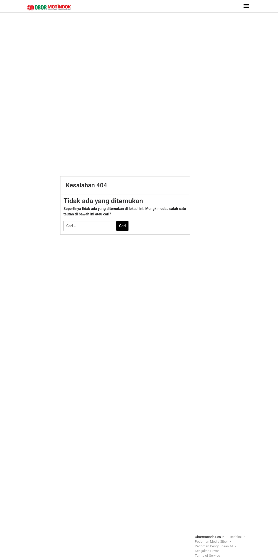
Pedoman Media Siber (211, 541)
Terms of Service (207, 555)
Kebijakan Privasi (207, 551)
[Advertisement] (139, 54)
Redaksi (236, 537)
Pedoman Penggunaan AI (214, 546)
